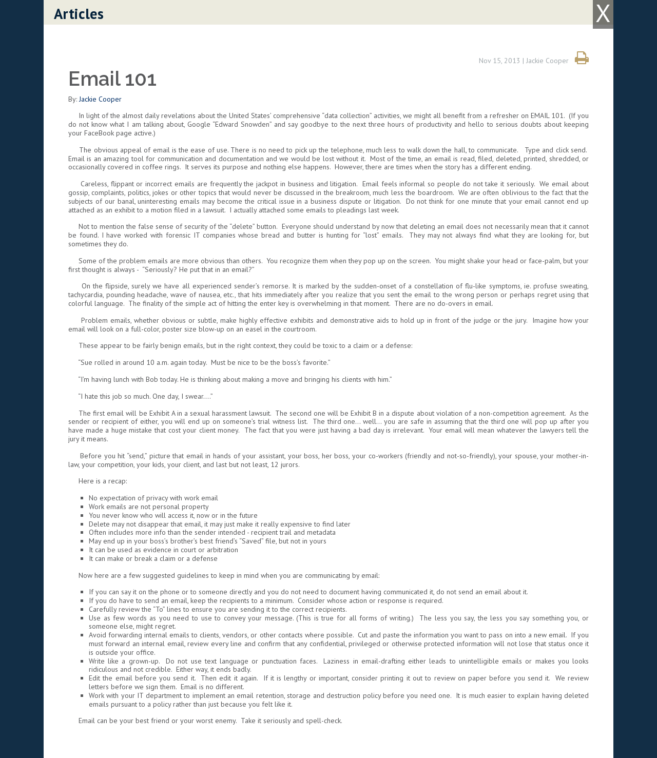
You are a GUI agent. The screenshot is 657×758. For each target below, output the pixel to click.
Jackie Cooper (100, 99)
